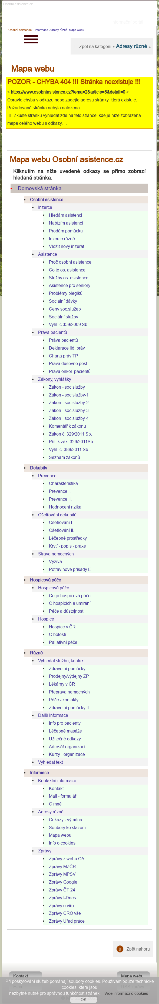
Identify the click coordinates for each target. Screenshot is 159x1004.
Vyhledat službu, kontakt (61, 660)
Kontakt (56, 788)
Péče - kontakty (63, 699)
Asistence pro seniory (69, 285)
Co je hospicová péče (70, 595)
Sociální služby (63, 316)
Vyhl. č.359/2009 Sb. (68, 324)
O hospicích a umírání (70, 603)
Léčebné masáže (65, 730)
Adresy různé (58, 30)
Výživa (55, 561)
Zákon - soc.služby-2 (69, 402)
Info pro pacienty (65, 723)
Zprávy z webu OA (66, 858)
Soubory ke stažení (67, 827)
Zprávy (44, 850)
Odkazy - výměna (65, 819)
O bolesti (57, 634)
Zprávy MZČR (62, 866)
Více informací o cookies (126, 993)
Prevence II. (60, 499)
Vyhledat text (50, 762)
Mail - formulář (62, 796)
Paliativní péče (63, 642)
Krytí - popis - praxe (67, 545)
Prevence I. (60, 491)
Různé (36, 652)
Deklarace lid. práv (67, 348)
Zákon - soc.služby (67, 387)
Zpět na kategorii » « (112, 46)
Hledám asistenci (65, 215)
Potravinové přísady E (70, 569)
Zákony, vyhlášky (54, 379)
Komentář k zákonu (67, 426)
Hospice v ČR (62, 626)
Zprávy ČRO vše (65, 913)
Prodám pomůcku (66, 230)
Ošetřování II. (61, 530)
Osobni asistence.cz (18, 4)
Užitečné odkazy (65, 738)
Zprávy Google (63, 882)
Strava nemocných (56, 553)
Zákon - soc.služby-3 (69, 410)
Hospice (46, 618)
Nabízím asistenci (66, 222)
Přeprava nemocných (69, 691)
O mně (55, 803)
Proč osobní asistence (70, 262)
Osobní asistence (46, 199)
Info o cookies (62, 842)
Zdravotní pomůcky (67, 668)
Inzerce (45, 207)
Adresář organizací (67, 746)
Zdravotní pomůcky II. (69, 707)
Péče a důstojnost (66, 611)
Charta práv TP (63, 355)
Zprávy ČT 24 (62, 889)
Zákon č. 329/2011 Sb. (70, 433)
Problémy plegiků (65, 293)
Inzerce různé (62, 238)
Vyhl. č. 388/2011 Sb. (69, 449)
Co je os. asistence (67, 269)
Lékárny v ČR (62, 684)
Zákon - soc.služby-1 (69, 394)
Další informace (53, 715)
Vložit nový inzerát (66, 246)
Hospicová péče (45, 579)
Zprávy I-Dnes (62, 897)
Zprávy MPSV (62, 874)
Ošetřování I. (61, 522)
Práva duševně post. (68, 363)
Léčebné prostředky (68, 538)
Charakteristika (63, 483)
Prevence (47, 475)
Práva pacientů (52, 332)
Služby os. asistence (68, 277)
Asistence (47, 254)
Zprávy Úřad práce (67, 921)
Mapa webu (76, 30)
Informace (41, 30)
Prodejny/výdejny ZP (69, 676)
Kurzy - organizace (67, 754)
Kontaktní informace (57, 780)
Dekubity (38, 467)
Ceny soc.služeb (65, 308)
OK (84, 999)
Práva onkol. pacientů (70, 371)
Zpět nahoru (133, 949)
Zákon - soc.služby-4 (69, 418)
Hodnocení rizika (65, 506)
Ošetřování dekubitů (57, 514)
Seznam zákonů (64, 457)
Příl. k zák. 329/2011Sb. (71, 441)
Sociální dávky (63, 301)
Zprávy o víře (61, 905)
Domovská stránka (40, 188)
